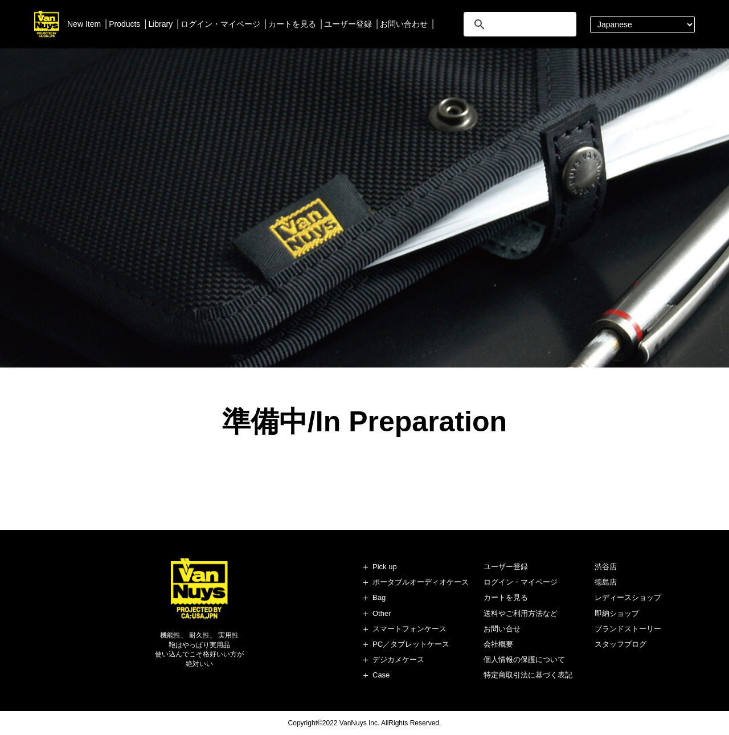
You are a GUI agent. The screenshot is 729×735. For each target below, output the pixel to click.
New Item (84, 23)
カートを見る (292, 23)
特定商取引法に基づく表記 (528, 675)
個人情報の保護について (524, 659)
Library (160, 23)
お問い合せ (502, 628)
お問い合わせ (404, 23)
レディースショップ (628, 597)
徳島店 (606, 582)
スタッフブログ (620, 644)
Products (124, 23)
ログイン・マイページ (220, 23)
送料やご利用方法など (521, 613)
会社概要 (498, 644)
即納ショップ (617, 613)
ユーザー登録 (348, 23)
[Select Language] (642, 24)
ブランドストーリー (628, 628)
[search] (518, 24)
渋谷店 (606, 566)
